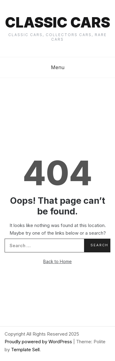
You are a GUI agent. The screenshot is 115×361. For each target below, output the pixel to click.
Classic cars (57, 22)
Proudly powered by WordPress (39, 341)
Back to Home (57, 261)
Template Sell (25, 349)
